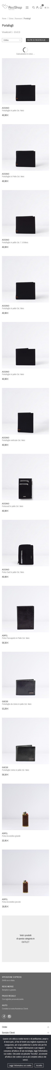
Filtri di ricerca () (36, 40)
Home (4, 18)
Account (37, 7)
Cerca (33, 7)
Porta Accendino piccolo (11, 900)
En (48, 7)
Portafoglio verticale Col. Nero (13, 439)
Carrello (41, 7)
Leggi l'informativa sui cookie (20, 1065)
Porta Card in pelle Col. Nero (13, 571)
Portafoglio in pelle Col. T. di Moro (15, 241)
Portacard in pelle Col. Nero (12, 505)
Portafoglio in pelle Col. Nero (13, 109)
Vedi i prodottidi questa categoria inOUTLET (25, 939)
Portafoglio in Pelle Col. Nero (13, 175)
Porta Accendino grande (11, 834)
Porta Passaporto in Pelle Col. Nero (15, 637)
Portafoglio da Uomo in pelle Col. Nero (16, 702)
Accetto (39, 1065)
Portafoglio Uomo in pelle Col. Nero (15, 768)
